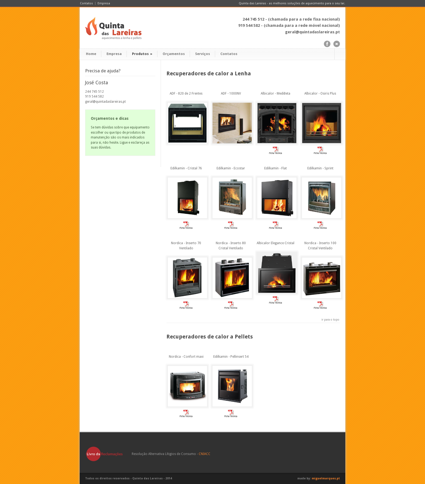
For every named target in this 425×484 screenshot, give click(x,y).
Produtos (142, 54)
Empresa (104, 3)
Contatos (86, 3)
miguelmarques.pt (326, 478)
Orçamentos (174, 54)
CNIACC (204, 454)
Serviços (202, 54)
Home (91, 54)
